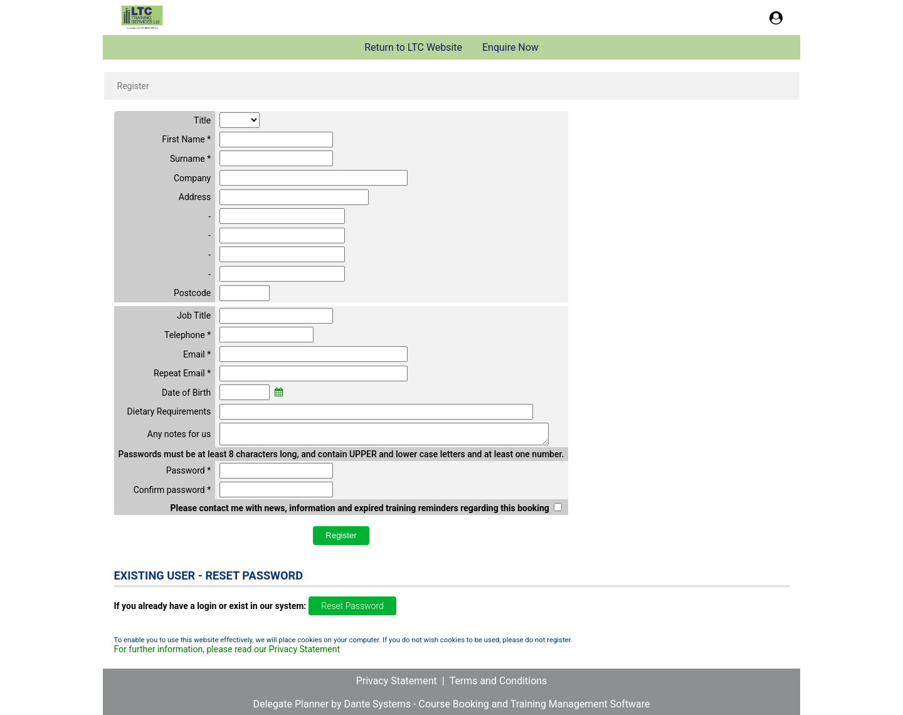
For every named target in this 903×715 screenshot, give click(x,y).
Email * (197, 354)
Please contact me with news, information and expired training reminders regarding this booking (359, 512)
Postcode (192, 293)
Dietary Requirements (169, 411)
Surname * (190, 159)
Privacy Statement (396, 681)
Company (192, 178)
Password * (188, 474)
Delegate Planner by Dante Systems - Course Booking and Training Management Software (451, 704)
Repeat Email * (182, 373)
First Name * (186, 139)
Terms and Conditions (498, 681)
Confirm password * (172, 494)
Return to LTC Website (413, 47)
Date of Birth (186, 393)
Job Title (194, 315)
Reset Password (352, 610)
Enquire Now (510, 47)
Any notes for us (179, 436)
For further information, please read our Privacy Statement (227, 653)
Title (202, 120)
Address (195, 197)
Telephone (184, 335)
